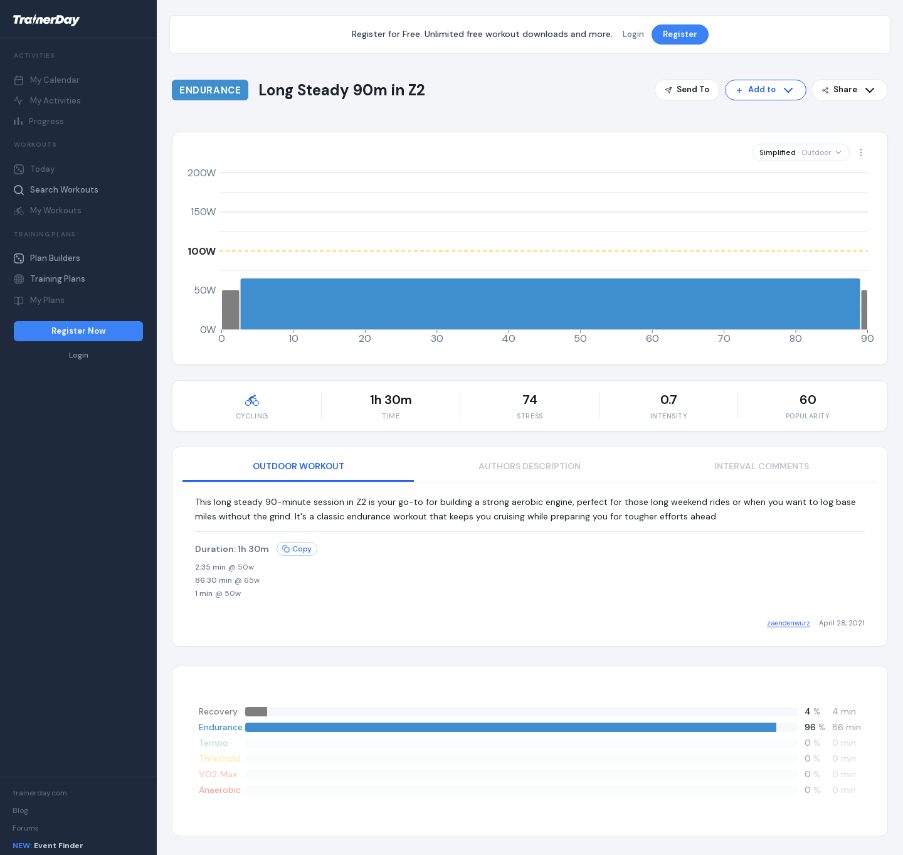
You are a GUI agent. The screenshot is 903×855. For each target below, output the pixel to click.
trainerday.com (40, 793)
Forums (26, 828)
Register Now (78, 331)
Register (680, 34)
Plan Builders (47, 258)
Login (78, 355)
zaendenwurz (788, 623)
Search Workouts (56, 189)
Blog (20, 810)
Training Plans (49, 278)
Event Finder (48, 846)
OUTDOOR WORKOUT (298, 466)
